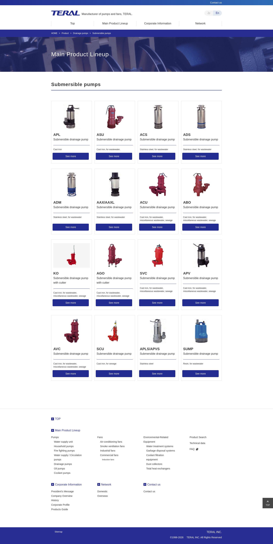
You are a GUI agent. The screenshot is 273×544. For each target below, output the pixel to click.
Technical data (197, 442)
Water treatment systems (159, 445)
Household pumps (64, 445)
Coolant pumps (62, 472)
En (217, 12)
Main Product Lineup (67, 429)
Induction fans (108, 459)
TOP (58, 418)
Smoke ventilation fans (112, 445)
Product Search (198, 436)
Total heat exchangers (158, 467)
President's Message (62, 490)
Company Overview (61, 495)
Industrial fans (107, 450)
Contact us (216, 2)
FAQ (192, 448)
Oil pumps (59, 467)
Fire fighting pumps (64, 450)
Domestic (102, 490)
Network (106, 483)
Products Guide (59, 508)
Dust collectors (154, 463)
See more (70, 156)
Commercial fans (109, 454)
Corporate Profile (60, 504)
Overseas (102, 495)
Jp (208, 12)
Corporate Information (68, 483)
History (55, 499)
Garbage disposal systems (160, 450)
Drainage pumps (63, 463)
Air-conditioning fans (111, 441)
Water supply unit (63, 441)
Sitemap (58, 531)
